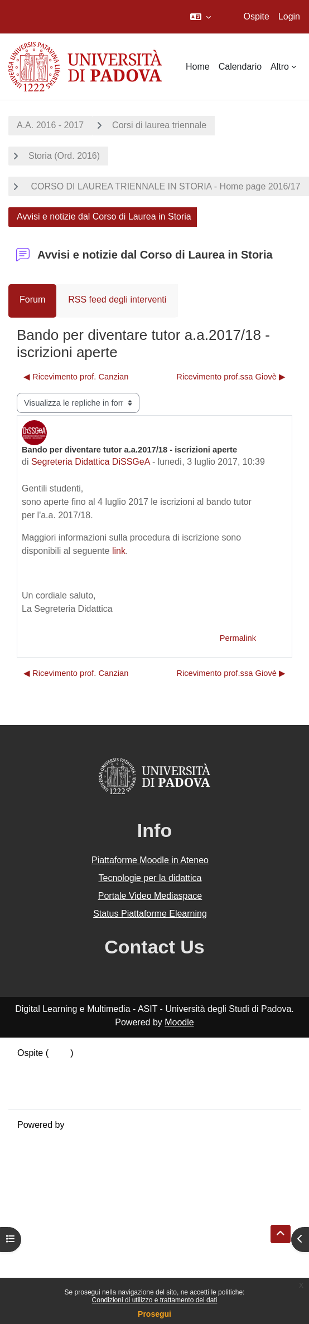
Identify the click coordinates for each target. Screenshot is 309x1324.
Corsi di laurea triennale (159, 125)
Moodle (179, 1022)
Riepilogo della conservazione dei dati (92, 1066)
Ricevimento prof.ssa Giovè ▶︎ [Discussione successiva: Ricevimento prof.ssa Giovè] (231, 376)
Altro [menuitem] (280, 66)
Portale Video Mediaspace (150, 895)
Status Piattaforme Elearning (150, 913)
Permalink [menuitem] (238, 638)
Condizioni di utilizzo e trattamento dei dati (155, 1300)
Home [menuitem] (198, 66)
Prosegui (154, 1314)
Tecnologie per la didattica (149, 878)
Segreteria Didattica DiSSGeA (90, 461)
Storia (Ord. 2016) (64, 155)
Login (289, 16)
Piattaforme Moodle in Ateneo (150, 860)
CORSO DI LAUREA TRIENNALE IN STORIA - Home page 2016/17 (164, 186)
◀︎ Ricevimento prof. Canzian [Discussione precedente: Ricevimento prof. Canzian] (75, 376)
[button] (201, 16)
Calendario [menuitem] (240, 66)
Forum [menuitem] (32, 299)
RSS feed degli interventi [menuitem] (117, 299)
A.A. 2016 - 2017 (50, 125)
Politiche (34, 1079)
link (118, 551)
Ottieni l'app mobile (55, 1093)
